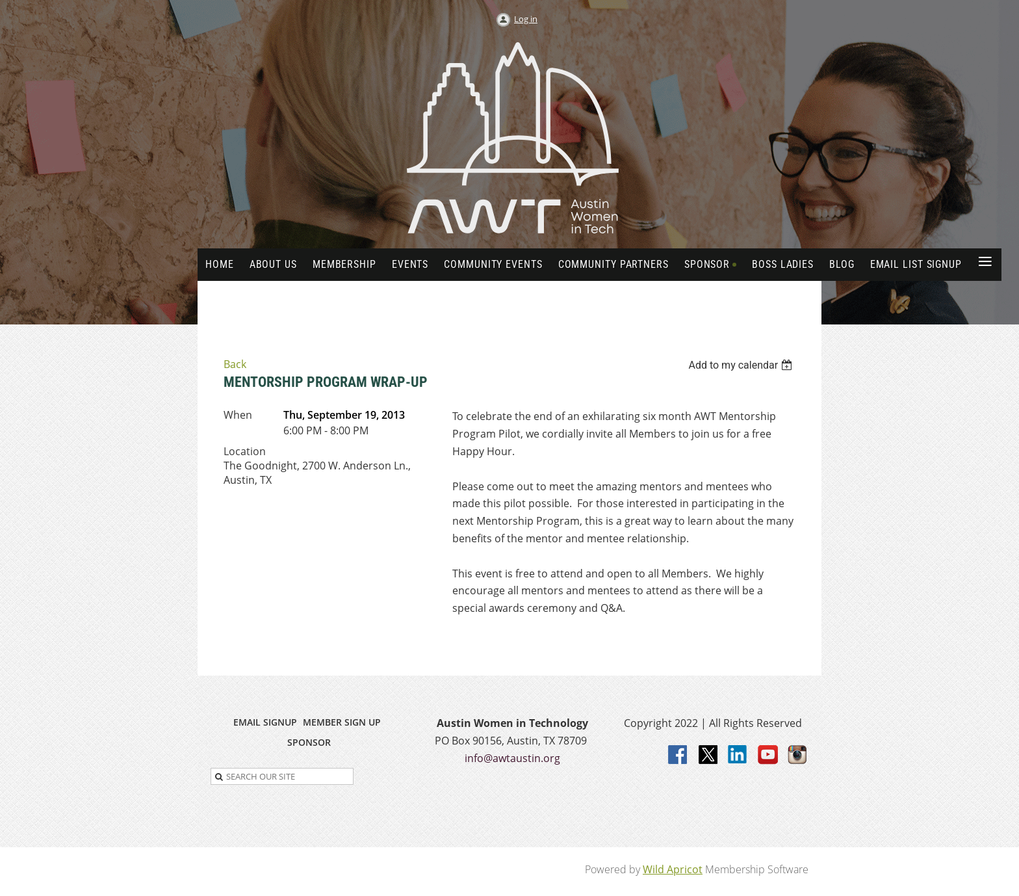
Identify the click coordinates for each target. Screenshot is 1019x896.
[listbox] (741, 365)
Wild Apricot (673, 869)
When (238, 415)
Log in (525, 19)
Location (245, 451)
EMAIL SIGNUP (265, 722)
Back (235, 364)
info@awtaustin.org (512, 758)
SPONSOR (309, 742)
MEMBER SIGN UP (342, 722)
